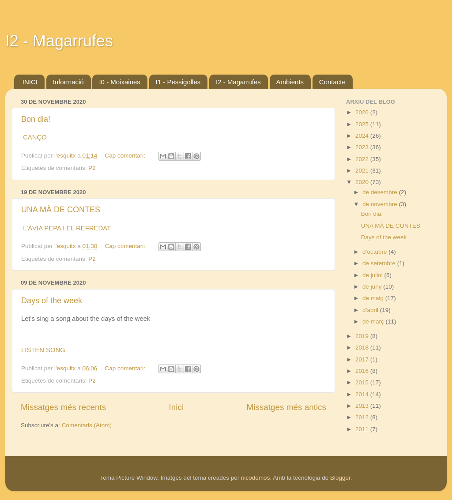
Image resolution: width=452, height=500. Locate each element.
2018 (362, 347)
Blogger (340, 477)
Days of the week (51, 300)
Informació (68, 82)
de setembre (379, 263)
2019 (362, 336)
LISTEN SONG (43, 349)
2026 (362, 112)
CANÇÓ (35, 137)
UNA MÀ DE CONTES (60, 209)
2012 (362, 417)
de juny (372, 286)
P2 (92, 168)
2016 (362, 371)
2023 (362, 147)
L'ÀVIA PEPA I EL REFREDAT (67, 228)
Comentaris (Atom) (87, 425)
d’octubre (375, 251)
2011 (362, 429)
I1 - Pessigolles (178, 82)
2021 (362, 170)
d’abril (371, 310)
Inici (176, 407)
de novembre (380, 204)
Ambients (290, 82)
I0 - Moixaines (119, 82)
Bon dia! (35, 119)
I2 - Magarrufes (59, 41)
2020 (362, 182)
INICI (30, 82)
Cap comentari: (126, 155)
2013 (362, 405)
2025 (362, 124)
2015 (362, 382)
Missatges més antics (286, 407)
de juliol (373, 275)
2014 (362, 394)
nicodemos (255, 477)
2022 (362, 159)
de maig (373, 298)
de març (374, 321)
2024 (362, 135)
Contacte (332, 82)
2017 (362, 359)
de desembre (380, 192)
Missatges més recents (63, 407)
